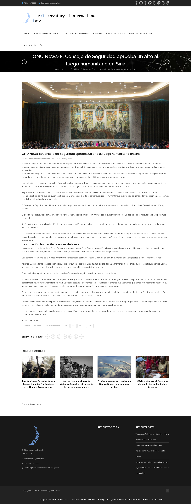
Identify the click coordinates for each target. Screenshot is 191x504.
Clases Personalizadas (77, 34)
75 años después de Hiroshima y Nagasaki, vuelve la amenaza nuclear (114, 384)
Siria (90, 326)
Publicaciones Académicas (47, 34)
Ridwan (36, 491)
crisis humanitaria (53, 326)
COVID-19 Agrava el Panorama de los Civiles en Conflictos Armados (152, 384)
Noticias (97, 34)
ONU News (34, 320)
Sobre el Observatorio (141, 34)
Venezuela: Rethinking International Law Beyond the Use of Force (152, 437)
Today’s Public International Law (53, 499)
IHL (73, 326)
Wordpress (54, 491)
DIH (66, 326)
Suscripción (30, 45)
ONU (81, 326)
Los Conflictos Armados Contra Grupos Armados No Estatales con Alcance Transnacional (38, 384)
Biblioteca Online (115, 34)
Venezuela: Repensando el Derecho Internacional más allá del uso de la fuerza (150, 450)
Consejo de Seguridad (32, 326)
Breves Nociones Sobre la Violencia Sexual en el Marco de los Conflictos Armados (76, 384)
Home (26, 34)
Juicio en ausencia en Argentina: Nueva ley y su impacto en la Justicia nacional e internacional (152, 467)
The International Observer (82, 499)
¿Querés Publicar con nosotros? (125, 499)
